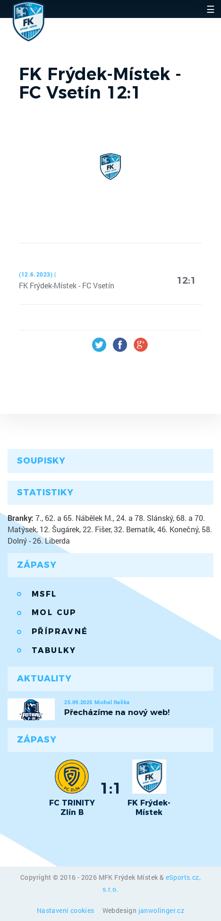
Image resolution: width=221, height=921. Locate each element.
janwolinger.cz (161, 910)
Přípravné (60, 631)
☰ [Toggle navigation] (210, 9)
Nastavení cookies (66, 910)
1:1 (111, 787)
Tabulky (54, 650)
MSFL (44, 594)
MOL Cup (54, 612)
